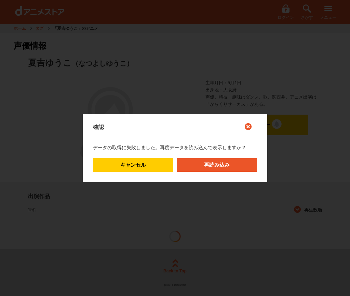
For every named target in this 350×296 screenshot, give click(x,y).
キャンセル (133, 165)
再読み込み (217, 165)
